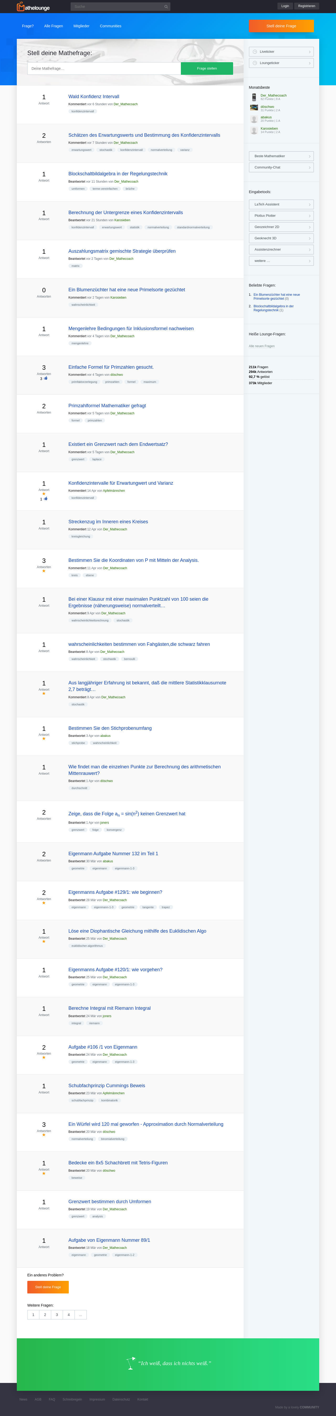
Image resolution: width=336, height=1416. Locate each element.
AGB (38, 1399)
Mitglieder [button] (82, 26)
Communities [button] (111, 26)
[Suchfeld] (120, 6)
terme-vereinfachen (105, 188)
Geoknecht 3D (265, 238)
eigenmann (100, 868)
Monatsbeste (259, 87)
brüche (130, 188)
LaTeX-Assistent (267, 204)
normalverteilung (161, 149)
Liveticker (267, 52)
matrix (76, 265)
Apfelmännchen (114, 491)
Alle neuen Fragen (262, 346)
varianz (185, 149)
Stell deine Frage (281, 26)
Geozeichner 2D (267, 227)
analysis (97, 1216)
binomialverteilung (112, 1138)
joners (104, 823)
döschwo (117, 375)
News (23, 1399)
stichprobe (78, 742)
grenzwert (78, 459)
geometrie (78, 868)
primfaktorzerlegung (84, 381)
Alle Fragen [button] (53, 26)
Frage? (28, 26)
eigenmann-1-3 (124, 868)
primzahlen (112, 381)
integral (76, 1023)
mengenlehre (80, 343)
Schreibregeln (72, 1399)
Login (285, 6)
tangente (148, 907)
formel (132, 381)
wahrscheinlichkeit (83, 304)
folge (95, 829)
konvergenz (114, 829)
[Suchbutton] (166, 6)
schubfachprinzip (82, 1100)
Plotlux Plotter (265, 216)
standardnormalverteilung (193, 227)
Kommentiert (77, 104)
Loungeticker (269, 63)
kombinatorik (109, 1100)
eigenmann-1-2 (124, 1254)
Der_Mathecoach (126, 104)
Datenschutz (121, 1399)
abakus (105, 736)
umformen (78, 188)
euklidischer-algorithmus (87, 945)
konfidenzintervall (83, 111)
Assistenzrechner (268, 249)
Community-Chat (267, 167)
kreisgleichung (81, 536)
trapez (166, 907)
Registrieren (306, 6)
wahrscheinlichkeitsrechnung (90, 620)
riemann (94, 1023)
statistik (135, 227)
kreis (75, 575)
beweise (77, 1177)
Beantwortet (77, 181)
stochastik (105, 149)
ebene (90, 575)
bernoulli (129, 659)
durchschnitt (79, 788)
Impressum (97, 1399)
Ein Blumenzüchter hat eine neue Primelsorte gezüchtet (277, 297)
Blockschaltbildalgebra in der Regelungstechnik (274, 308)
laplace (97, 459)
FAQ (52, 1399)
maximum (150, 381)
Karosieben (122, 220)
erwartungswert (81, 149)
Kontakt (143, 1399)
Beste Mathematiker (270, 156)
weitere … (262, 261)
